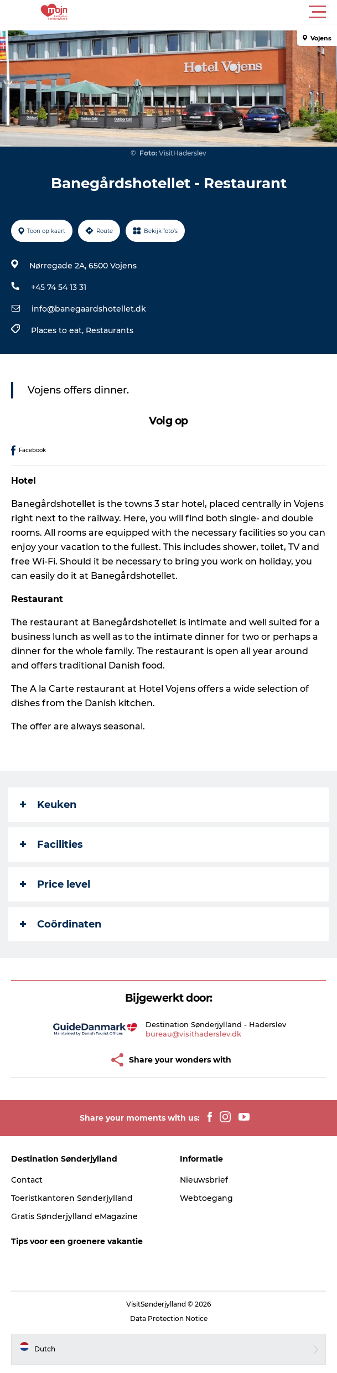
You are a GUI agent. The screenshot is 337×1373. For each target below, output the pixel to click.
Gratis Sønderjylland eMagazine (74, 1216)
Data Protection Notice (169, 1318)
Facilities (51, 844)
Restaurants (109, 330)
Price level (55, 884)
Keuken (48, 805)
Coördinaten (60, 924)
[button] (218, 12)
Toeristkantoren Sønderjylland (72, 1198)
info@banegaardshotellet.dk (89, 309)
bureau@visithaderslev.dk (193, 1033)
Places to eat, (58, 330)
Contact (27, 1180)
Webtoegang (206, 1198)
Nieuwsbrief (204, 1180)
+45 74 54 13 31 (58, 287)
